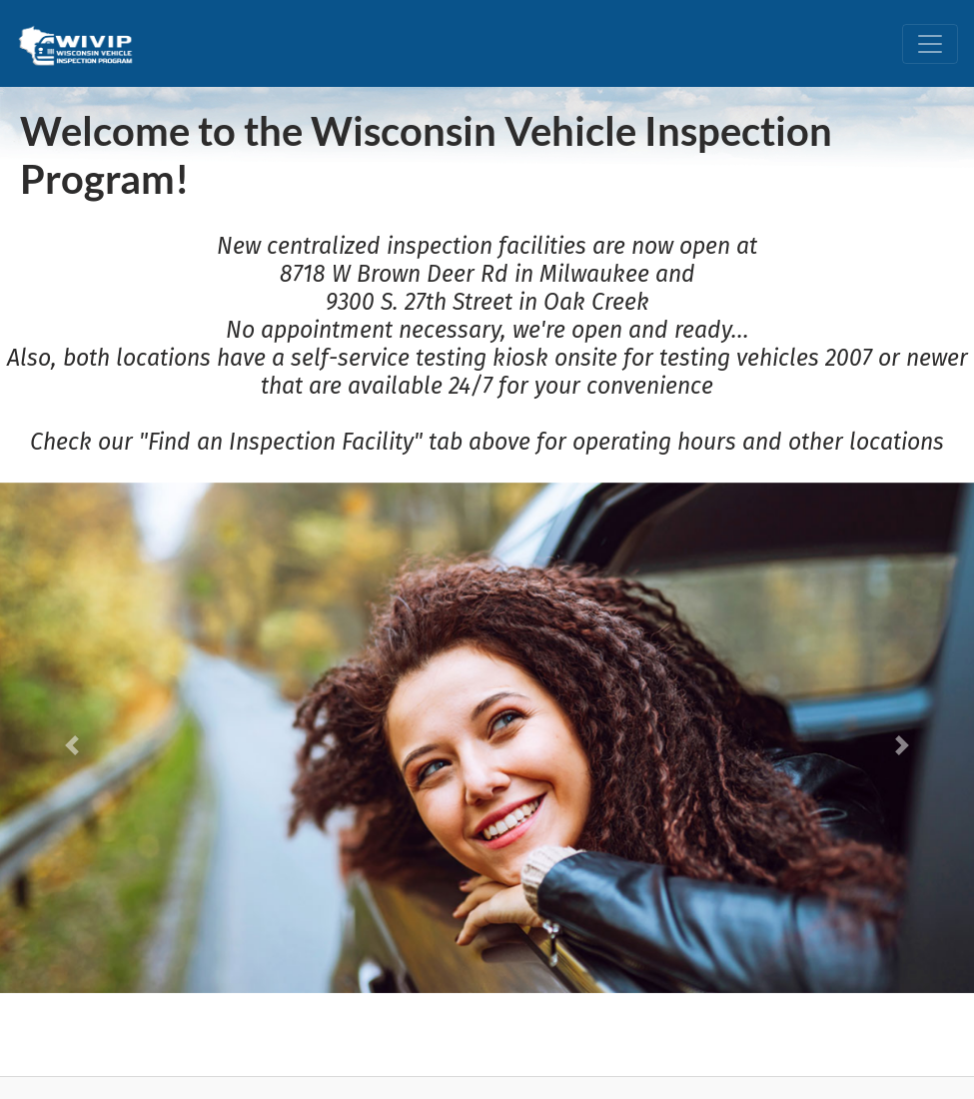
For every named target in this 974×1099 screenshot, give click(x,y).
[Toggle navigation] (930, 44)
